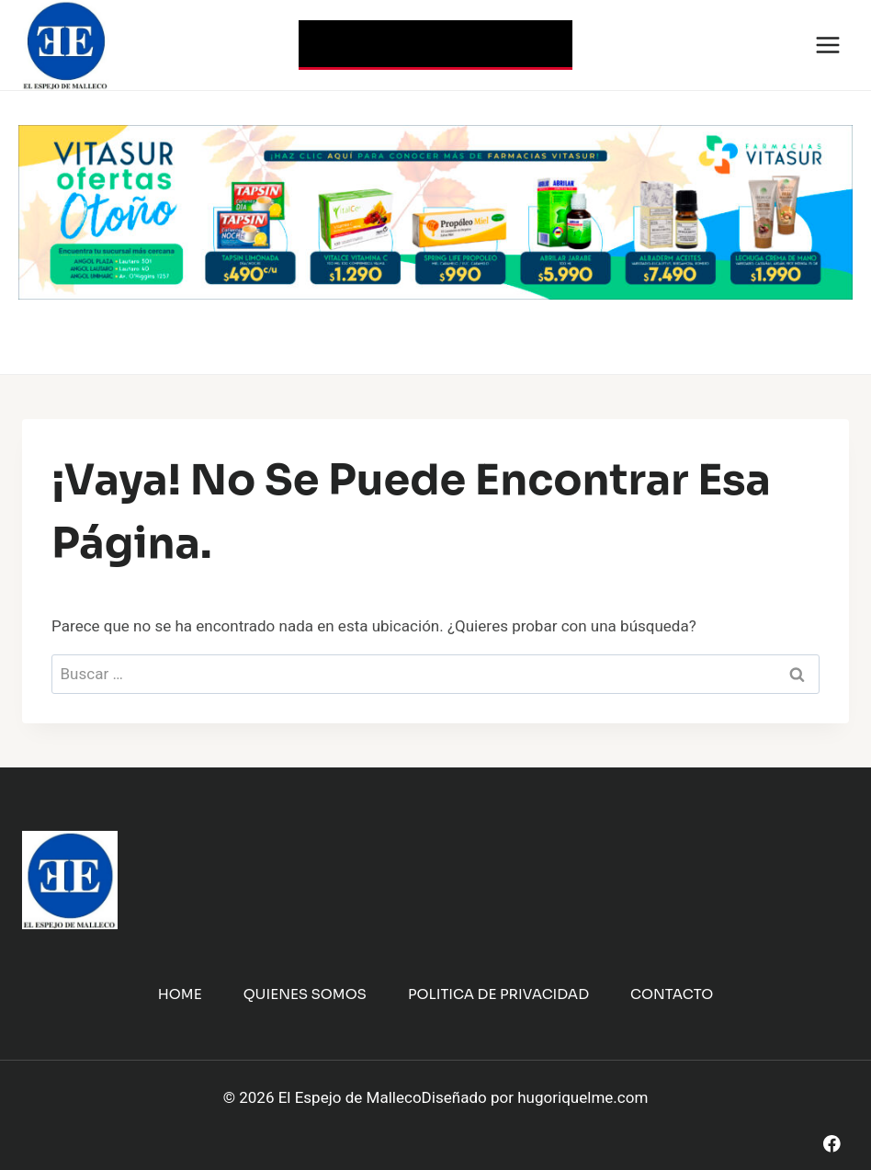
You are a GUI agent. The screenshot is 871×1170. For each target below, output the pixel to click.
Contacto (671, 994)
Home (180, 994)
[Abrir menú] (827, 44)
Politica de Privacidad (498, 994)
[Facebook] (832, 1144)
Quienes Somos (305, 994)
